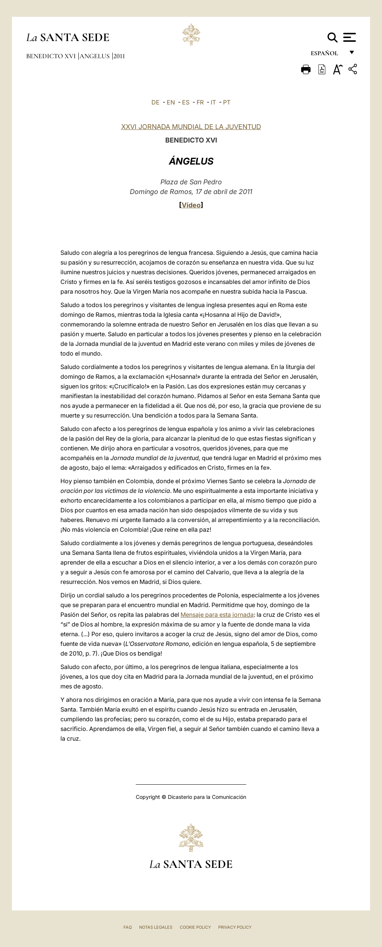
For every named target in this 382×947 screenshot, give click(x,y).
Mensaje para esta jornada (217, 614)
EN (171, 102)
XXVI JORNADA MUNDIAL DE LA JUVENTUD (191, 127)
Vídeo (191, 205)
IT (213, 102)
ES (186, 102)
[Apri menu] (348, 37)
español (327, 55)
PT (227, 102)
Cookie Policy (195, 927)
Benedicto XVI (51, 56)
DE (155, 102)
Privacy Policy (234, 927)
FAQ (127, 927)
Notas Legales (155, 927)
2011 (119, 56)
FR (200, 102)
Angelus (95, 56)
